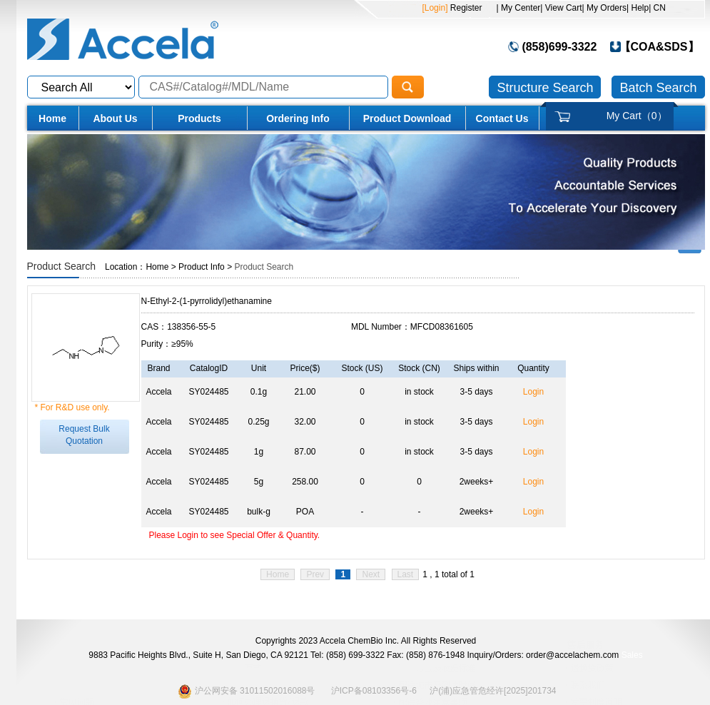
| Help (638, 8)
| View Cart (561, 8)
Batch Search (657, 88)
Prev (315, 574)
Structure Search (545, 88)
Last (405, 574)
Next (371, 574)
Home (52, 118)
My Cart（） (637, 115)
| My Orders (604, 8)
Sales (632, 655)
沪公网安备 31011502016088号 (246, 691)
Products (199, 118)
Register (464, 8)
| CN (657, 8)
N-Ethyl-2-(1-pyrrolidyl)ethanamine (206, 301)
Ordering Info (298, 118)
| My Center (519, 8)
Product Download (407, 118)
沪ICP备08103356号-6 (374, 691)
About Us (115, 118)
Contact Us (502, 118)
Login (533, 392)
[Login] (434, 8)
